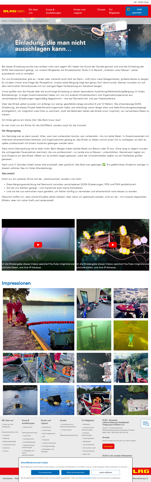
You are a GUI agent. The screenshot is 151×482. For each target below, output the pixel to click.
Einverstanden (45, 472)
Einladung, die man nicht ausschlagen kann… (30, 21)
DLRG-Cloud (143, 2)
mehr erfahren (105, 472)
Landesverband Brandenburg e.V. (133, 478)
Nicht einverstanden (75, 472)
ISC (135, 2)
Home (4, 21)
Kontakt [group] (108, 446)
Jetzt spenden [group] (134, 11)
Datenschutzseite (85, 478)
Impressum (8, 478)
